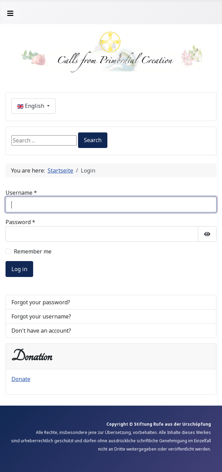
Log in (19, 269)
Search (93, 140)
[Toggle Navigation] (10, 13)
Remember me (32, 251)
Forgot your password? (40, 302)
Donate (20, 379)
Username (21, 192)
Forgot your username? (41, 316)
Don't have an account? (41, 330)
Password (20, 222)
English (31, 106)
